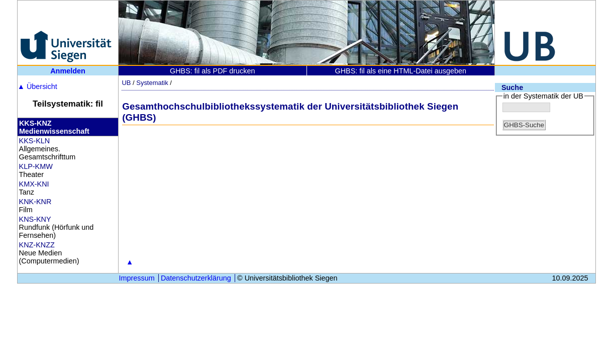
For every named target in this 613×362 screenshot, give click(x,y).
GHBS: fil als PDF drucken (212, 71)
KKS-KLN (34, 141)
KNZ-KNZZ (37, 245)
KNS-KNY (35, 219)
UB (126, 82)
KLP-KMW (36, 166)
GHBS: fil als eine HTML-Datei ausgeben (400, 71)
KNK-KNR (35, 202)
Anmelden (67, 71)
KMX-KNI (34, 184)
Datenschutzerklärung (196, 278)
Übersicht (37, 86)
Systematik (152, 82)
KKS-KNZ (35, 123)
